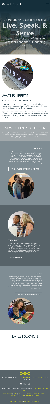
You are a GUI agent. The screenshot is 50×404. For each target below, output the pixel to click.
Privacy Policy (37, 401)
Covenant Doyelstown (39, 393)
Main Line (21, 395)
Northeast (28, 395)
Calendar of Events (14, 401)
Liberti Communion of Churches (35, 389)
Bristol (15, 393)
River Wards (35, 395)
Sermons (21, 401)
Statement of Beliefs (28, 401)
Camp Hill (20, 393)
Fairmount (14, 395)
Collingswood (28, 393)
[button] (47, 4)
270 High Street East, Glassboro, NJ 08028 (33, 377)
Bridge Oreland (7, 393)
